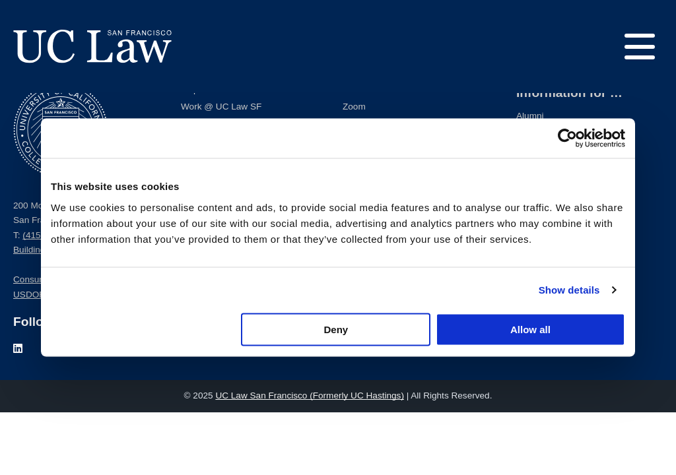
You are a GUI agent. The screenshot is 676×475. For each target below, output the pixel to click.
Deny (336, 328)
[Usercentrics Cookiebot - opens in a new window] (567, 138)
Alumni (530, 116)
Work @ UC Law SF (221, 106)
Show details (569, 290)
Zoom (354, 106)
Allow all (530, 328)
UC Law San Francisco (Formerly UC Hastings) (309, 395)
